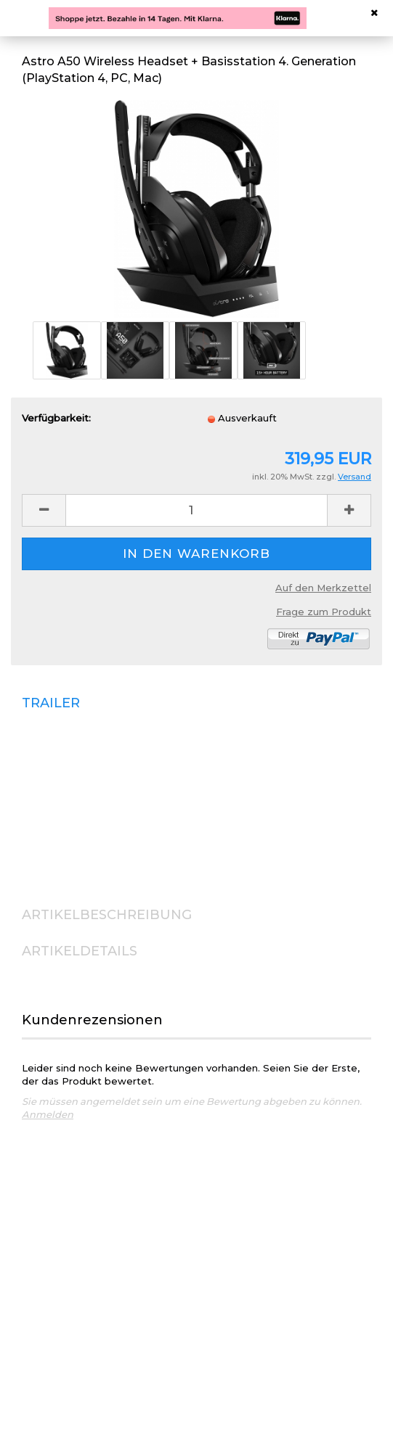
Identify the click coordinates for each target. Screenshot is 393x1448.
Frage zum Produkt (323, 611)
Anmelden (47, 1114)
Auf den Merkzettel (323, 587)
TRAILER (51, 703)
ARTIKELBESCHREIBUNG (107, 915)
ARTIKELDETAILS (79, 951)
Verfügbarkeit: (56, 418)
